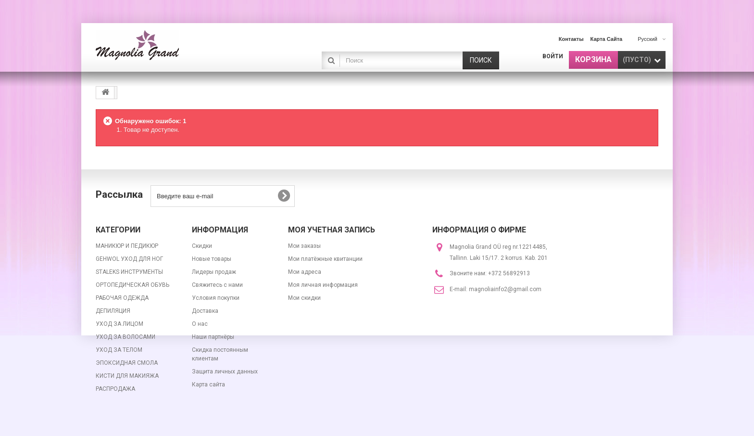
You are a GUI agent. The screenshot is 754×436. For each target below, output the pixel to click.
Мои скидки (304, 298)
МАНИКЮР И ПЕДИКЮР (127, 246)
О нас (200, 324)
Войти (552, 56)
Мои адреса (304, 272)
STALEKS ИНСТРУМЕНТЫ (129, 272)
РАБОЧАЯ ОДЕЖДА (122, 298)
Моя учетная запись (331, 229)
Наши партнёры (213, 336)
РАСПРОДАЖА (115, 388)
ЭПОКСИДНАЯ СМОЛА (127, 362)
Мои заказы (304, 246)
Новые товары (211, 259)
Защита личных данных (225, 371)
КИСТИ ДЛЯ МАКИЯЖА (127, 375)
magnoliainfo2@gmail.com (505, 289)
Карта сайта (208, 384)
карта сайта (607, 39)
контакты (571, 39)
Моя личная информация (323, 285)
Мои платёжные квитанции (325, 259)
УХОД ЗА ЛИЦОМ (119, 324)
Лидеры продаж (214, 272)
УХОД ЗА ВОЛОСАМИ (125, 336)
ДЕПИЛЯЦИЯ (113, 311)
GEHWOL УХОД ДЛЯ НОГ (129, 259)
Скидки (202, 246)
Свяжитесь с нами (217, 285)
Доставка (205, 311)
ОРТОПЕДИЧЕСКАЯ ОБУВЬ (132, 285)
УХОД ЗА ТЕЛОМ (119, 349)
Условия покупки (215, 298)
